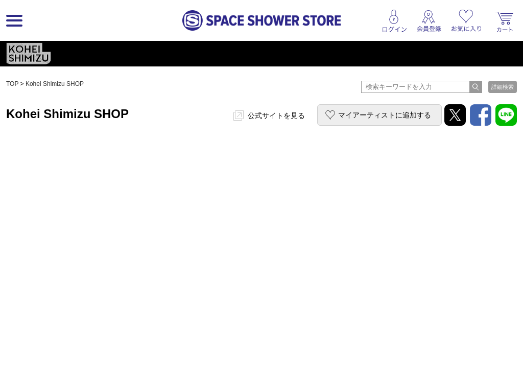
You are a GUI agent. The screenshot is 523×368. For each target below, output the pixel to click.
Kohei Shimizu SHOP (55, 83)
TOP (12, 83)
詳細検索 (502, 87)
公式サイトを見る (276, 115)
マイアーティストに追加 (384, 115)
